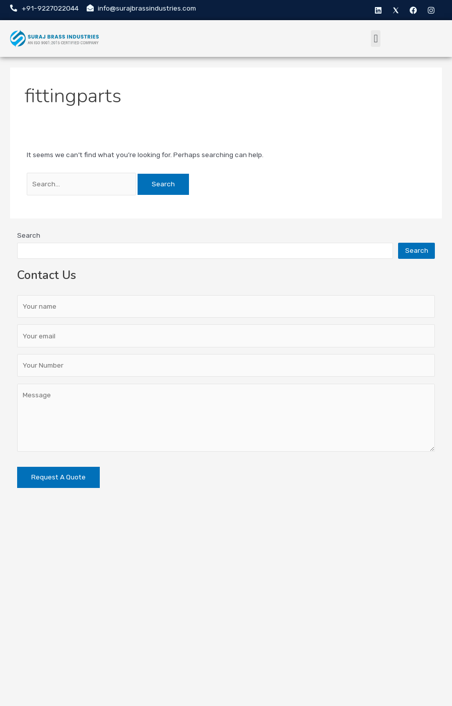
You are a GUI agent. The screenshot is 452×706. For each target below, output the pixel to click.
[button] (375, 38)
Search (28, 235)
